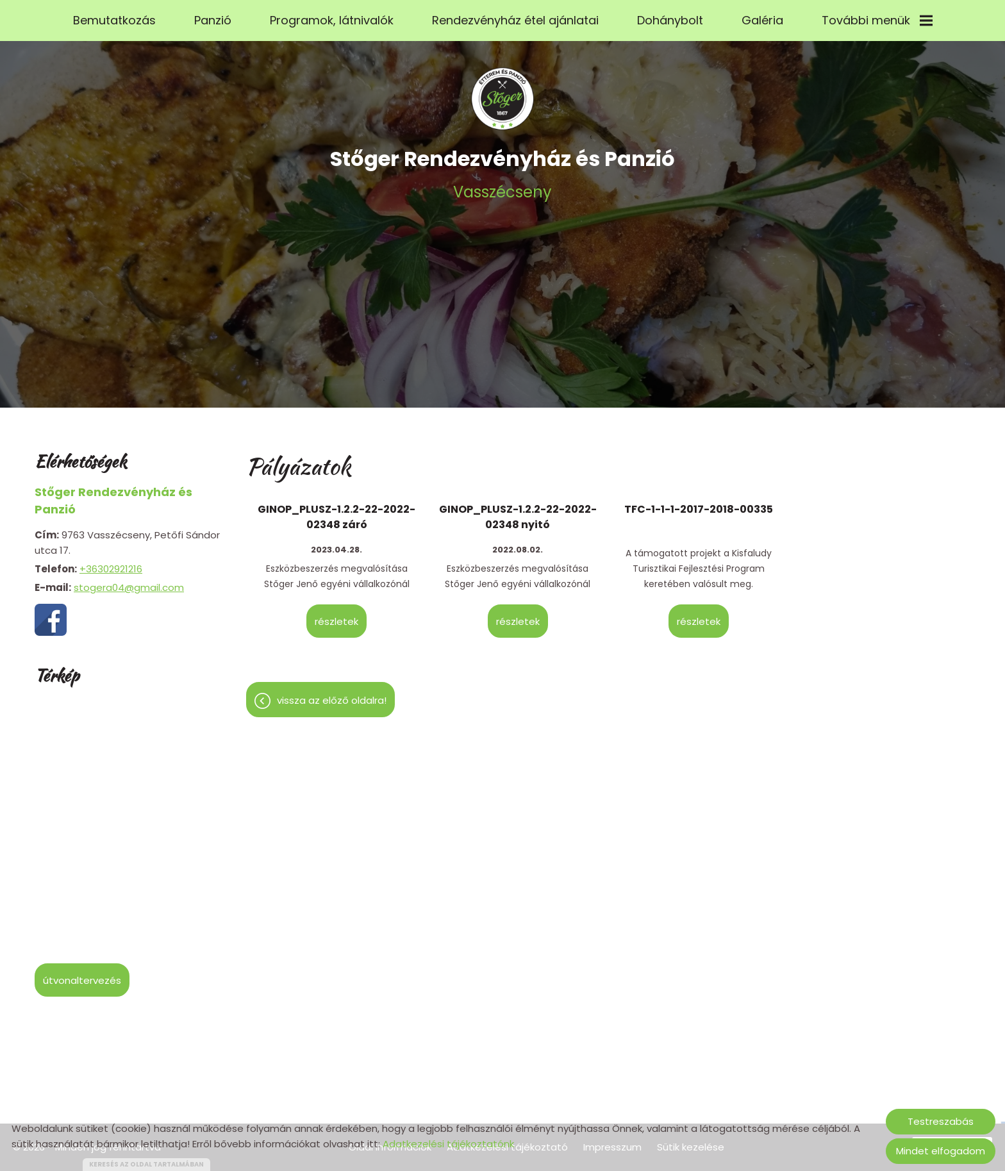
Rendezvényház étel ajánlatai (515, 20)
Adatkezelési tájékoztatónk (448, 1143)
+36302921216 (110, 562)
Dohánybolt (670, 20)
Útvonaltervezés (82, 974)
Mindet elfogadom (940, 1151)
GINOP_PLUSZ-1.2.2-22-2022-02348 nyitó (518, 510)
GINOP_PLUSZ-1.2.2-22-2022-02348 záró (336, 510)
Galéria (762, 20)
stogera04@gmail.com (129, 581)
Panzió (212, 20)
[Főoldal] (502, 92)
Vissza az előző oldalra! (331, 694)
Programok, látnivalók (332, 20)
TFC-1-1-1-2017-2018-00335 (698, 502)
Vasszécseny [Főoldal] (502, 166)
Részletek (336, 615)
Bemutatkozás (114, 20)
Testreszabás (941, 1121)
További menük (877, 20)
